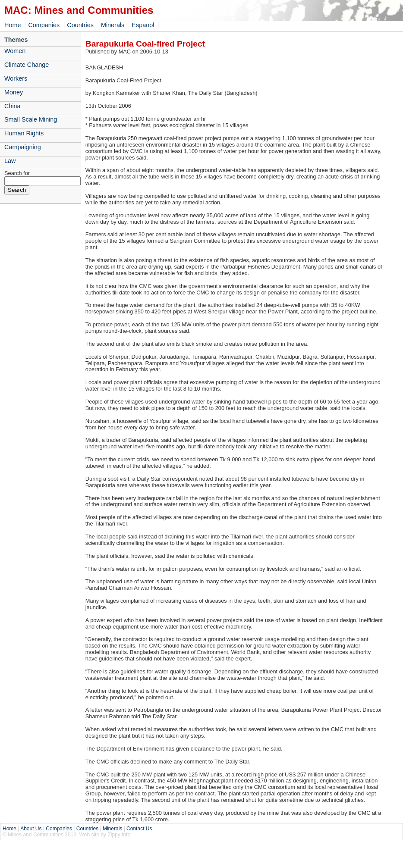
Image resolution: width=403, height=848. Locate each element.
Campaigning (22, 147)
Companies (44, 25)
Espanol (143, 25)
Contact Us (139, 829)
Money (13, 92)
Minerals (112, 25)
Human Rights (24, 133)
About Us (30, 829)
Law (10, 160)
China (12, 106)
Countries (80, 25)
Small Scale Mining (30, 119)
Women (14, 50)
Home (12, 25)
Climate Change (26, 64)
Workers (15, 78)
